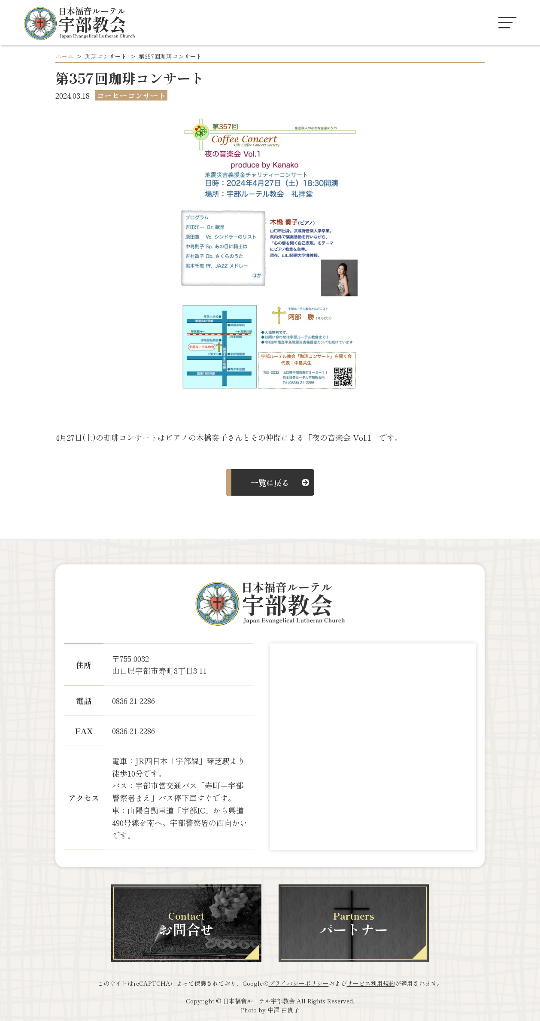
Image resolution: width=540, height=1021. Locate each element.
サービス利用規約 (371, 983)
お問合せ (186, 923)
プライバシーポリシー (299, 983)
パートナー (353, 923)
